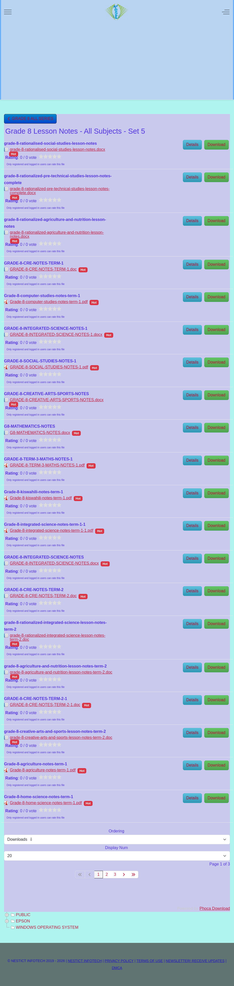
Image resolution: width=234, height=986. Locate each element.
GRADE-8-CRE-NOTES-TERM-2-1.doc (45, 705)
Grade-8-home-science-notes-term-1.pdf (46, 803)
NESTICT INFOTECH (85, 961)
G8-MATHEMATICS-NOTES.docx (40, 432)
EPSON (20, 921)
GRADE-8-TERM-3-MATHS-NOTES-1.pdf (47, 465)
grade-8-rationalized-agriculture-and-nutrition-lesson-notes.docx (57, 234)
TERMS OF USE (149, 961)
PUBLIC (20, 915)
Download (216, 144)
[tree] (117, 921)
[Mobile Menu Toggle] (8, 12)
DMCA (117, 968)
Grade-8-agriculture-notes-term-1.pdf (42, 770)
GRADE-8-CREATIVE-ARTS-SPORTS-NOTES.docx (57, 400)
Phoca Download (215, 908)
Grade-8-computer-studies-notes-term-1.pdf (49, 302)
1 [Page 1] (98, 874)
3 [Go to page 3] (115, 874)
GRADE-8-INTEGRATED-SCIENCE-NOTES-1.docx (56, 334)
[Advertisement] (117, 61)
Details (192, 144)
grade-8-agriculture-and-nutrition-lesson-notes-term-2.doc (61, 672)
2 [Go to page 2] (107, 874)
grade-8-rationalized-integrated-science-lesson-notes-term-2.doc (57, 637)
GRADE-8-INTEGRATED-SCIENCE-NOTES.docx (54, 563)
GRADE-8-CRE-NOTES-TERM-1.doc (43, 269)
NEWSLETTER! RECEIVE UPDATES (195, 961)
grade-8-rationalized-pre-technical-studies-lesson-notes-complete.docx (60, 191)
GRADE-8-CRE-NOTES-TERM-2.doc (43, 596)
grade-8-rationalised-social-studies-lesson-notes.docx (57, 149)
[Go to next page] (124, 874)
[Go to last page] (133, 874)
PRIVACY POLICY (119, 961)
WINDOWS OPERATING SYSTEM (44, 927)
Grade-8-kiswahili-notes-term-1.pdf (41, 498)
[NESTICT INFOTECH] (116, 12)
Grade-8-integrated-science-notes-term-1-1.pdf (51, 530)
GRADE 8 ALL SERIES (30, 119)
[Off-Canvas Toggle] (225, 12)
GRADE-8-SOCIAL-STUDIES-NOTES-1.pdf (49, 367)
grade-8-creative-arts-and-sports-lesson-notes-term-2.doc (61, 737)
